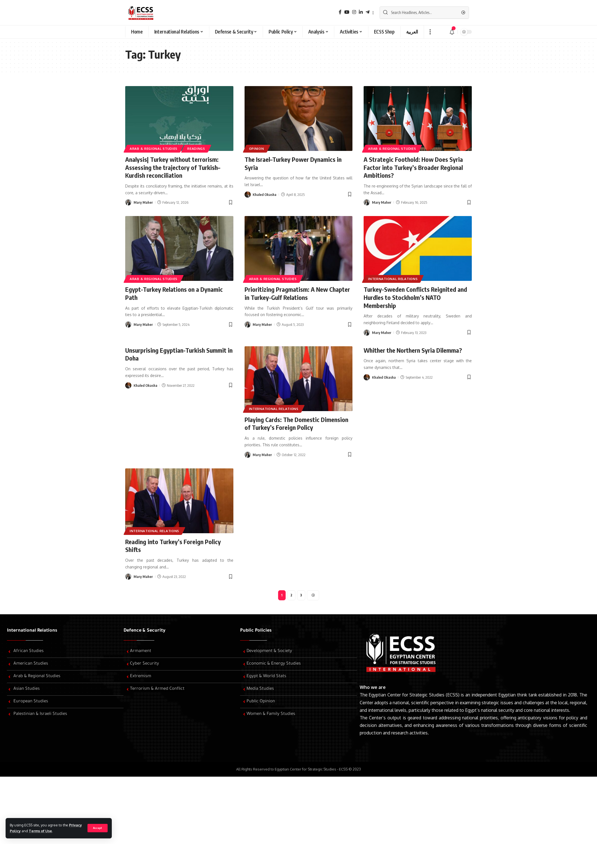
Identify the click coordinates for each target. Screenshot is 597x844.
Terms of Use (40, 831)
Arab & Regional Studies (153, 148)
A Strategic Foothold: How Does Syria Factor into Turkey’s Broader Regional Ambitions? (413, 167)
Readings (196, 148)
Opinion (256, 148)
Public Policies (256, 630)
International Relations (393, 279)
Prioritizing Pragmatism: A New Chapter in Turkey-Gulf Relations (297, 293)
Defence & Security (144, 630)
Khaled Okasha (264, 194)
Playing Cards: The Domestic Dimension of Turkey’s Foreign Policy (296, 424)
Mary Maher (143, 202)
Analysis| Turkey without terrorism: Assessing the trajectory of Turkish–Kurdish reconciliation (172, 167)
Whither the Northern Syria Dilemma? (413, 350)
